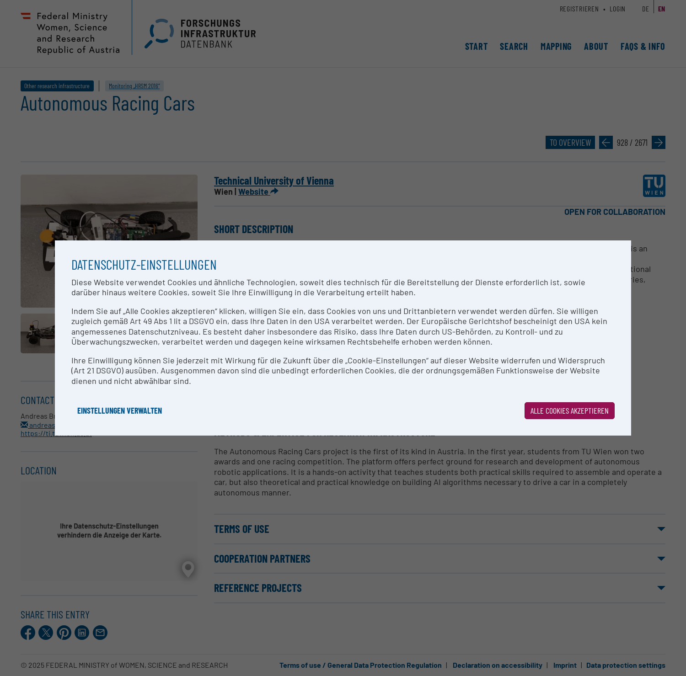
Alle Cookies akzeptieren (570, 410)
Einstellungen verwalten (119, 410)
